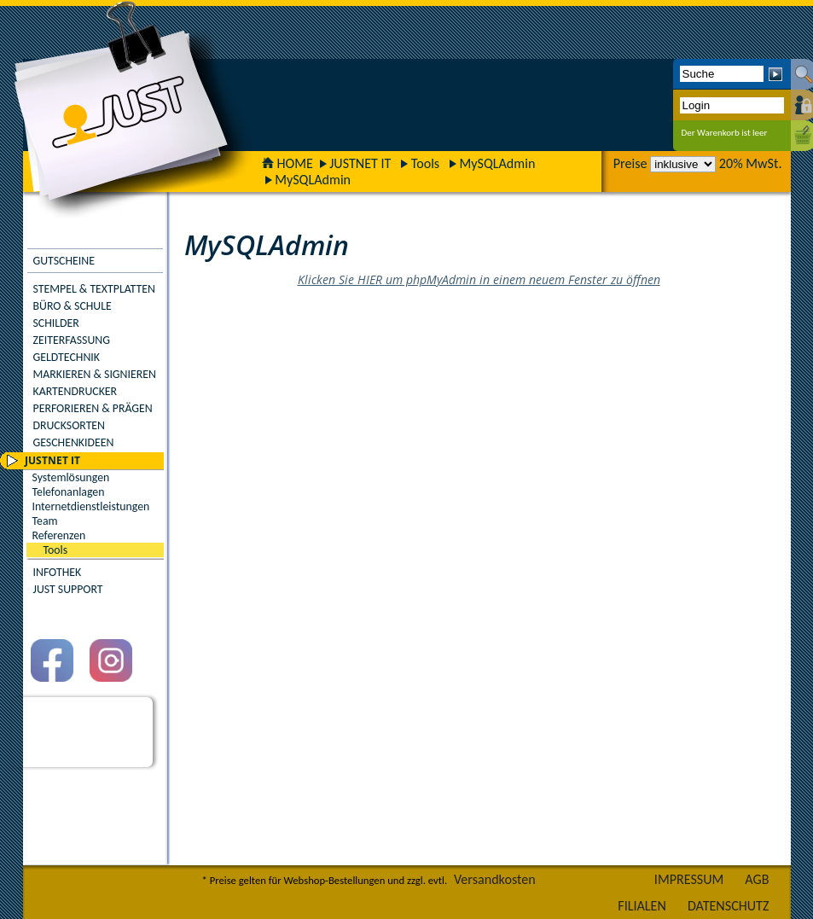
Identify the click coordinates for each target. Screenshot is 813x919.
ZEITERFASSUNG (71, 340)
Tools (425, 163)
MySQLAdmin (497, 163)
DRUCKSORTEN (69, 425)
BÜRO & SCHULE (72, 306)
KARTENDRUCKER (75, 391)
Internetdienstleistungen (91, 506)
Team (45, 521)
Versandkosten (495, 879)
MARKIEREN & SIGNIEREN (94, 374)
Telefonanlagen (68, 492)
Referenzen (59, 535)
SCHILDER (56, 323)
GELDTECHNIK (66, 357)
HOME (287, 163)
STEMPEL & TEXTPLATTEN (94, 289)
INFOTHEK (57, 572)
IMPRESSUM (689, 879)
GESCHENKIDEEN (73, 442)
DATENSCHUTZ (728, 906)
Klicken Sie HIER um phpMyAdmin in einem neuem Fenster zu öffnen (479, 279)
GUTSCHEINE (64, 260)
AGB (757, 879)
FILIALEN (642, 906)
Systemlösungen (71, 477)
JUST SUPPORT (68, 589)
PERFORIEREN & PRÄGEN (93, 408)
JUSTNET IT (360, 163)
